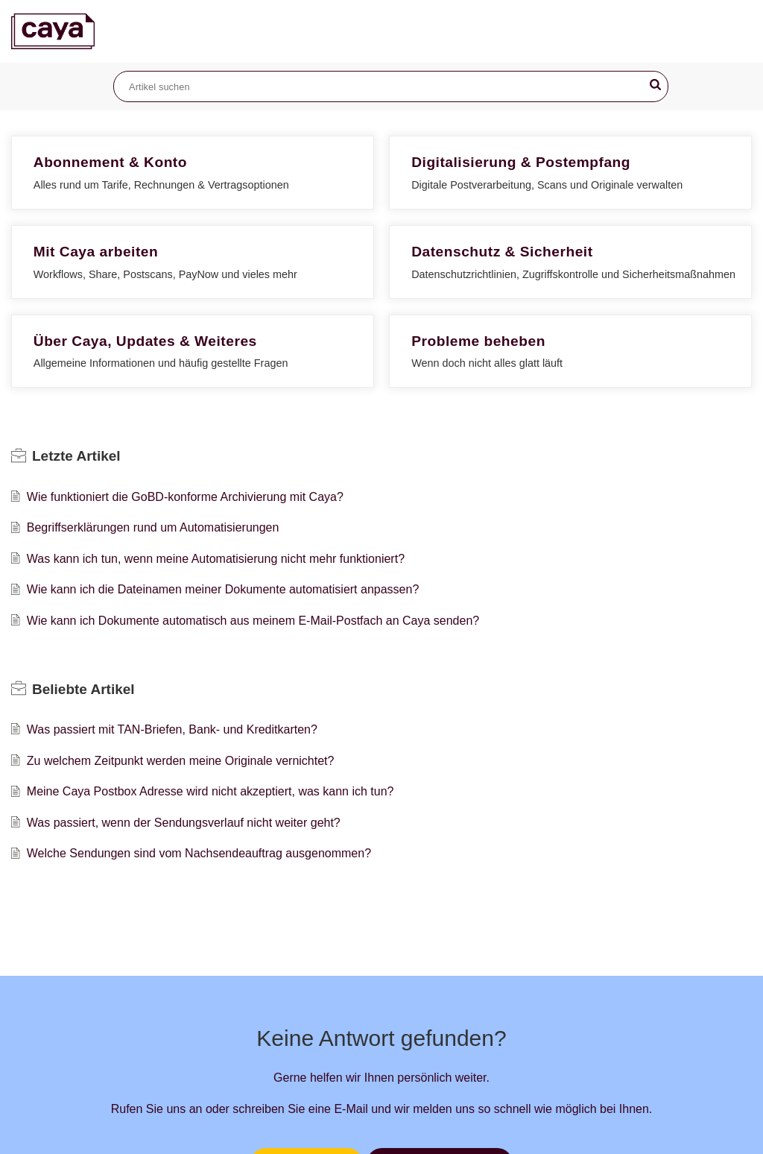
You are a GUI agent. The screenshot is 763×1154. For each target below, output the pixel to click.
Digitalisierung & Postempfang (520, 162)
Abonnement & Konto (110, 162)
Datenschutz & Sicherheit (501, 251)
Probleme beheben (478, 341)
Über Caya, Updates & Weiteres (145, 341)
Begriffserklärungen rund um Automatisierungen (153, 527)
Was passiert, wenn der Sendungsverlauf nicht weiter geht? (184, 822)
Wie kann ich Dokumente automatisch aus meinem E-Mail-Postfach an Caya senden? (253, 620)
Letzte (76, 456)
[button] (655, 85)
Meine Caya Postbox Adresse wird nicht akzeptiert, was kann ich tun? (210, 791)
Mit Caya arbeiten (96, 251)
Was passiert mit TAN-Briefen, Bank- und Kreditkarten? (172, 729)
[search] (390, 86)
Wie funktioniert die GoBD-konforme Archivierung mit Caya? (185, 497)
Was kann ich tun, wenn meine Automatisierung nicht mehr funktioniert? (216, 558)
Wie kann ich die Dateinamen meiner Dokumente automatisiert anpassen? (223, 589)
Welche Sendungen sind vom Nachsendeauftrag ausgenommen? (199, 853)
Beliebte (83, 689)
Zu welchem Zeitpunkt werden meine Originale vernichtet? (181, 760)
